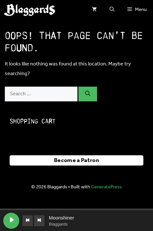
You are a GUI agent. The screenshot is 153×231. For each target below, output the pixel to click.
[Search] (87, 94)
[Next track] (39, 220)
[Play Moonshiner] (11, 221)
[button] (112, 9)
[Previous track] (27, 220)
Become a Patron (76, 160)
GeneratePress (106, 187)
